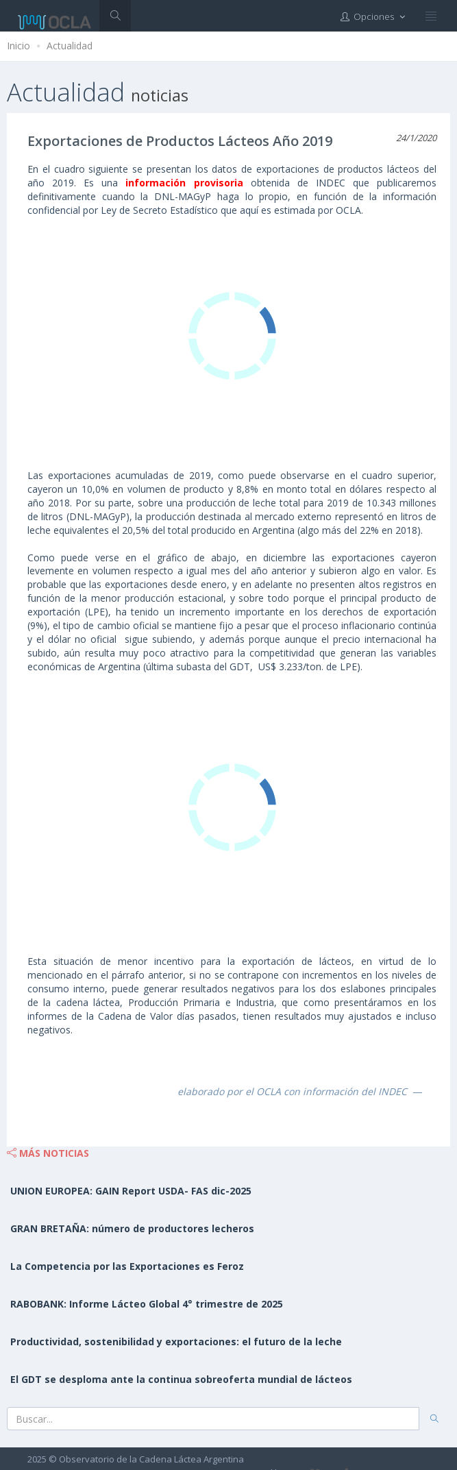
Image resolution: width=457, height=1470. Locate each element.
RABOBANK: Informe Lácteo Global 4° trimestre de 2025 (146, 1303)
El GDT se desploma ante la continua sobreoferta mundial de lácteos (181, 1379)
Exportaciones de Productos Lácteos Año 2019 (179, 141)
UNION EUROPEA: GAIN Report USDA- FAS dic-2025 (130, 1190)
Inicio (18, 45)
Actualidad (69, 45)
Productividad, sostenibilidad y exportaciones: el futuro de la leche (176, 1341)
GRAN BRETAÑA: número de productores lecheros (132, 1228)
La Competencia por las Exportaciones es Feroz (127, 1266)
